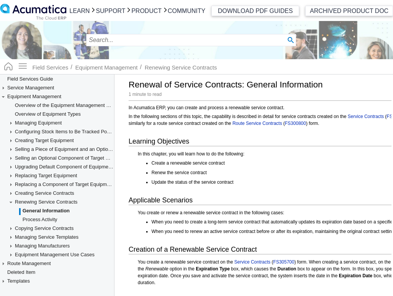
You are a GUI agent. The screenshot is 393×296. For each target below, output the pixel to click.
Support (110, 11)
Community (187, 11)
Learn (79, 11)
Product (146, 11)
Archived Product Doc (349, 11)
